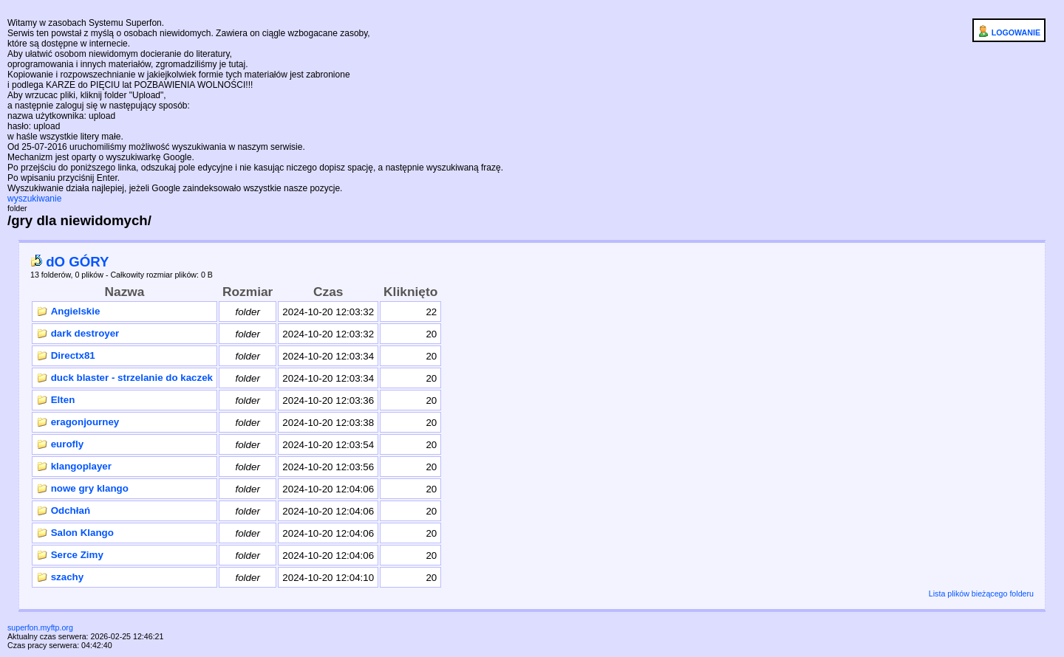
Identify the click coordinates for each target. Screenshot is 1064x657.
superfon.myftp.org (40, 627)
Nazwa (125, 291)
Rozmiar (247, 291)
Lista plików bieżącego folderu (981, 593)
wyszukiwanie (34, 198)
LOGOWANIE (1009, 31)
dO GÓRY (69, 261)
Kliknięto (410, 291)
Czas (328, 291)
